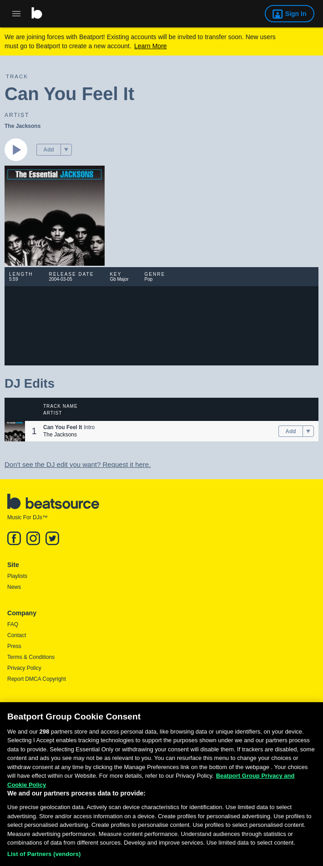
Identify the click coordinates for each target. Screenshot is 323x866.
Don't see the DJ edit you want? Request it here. (78, 464)
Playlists (17, 576)
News (14, 587)
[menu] (66, 150)
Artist (52, 412)
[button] (66, 150)
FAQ (12, 624)
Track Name (60, 406)
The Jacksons (22, 126)
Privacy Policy (24, 668)
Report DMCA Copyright (36, 679)
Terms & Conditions (31, 657)
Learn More (150, 46)
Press (14, 646)
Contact (16, 635)
